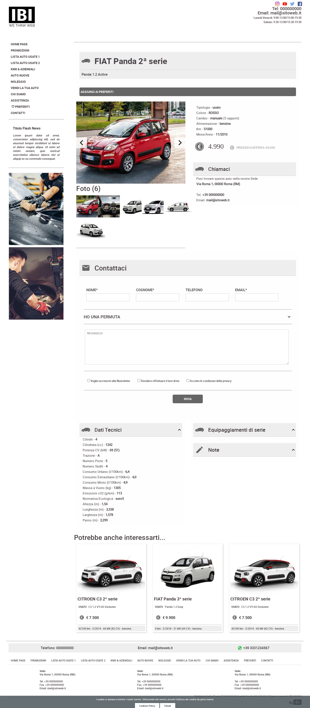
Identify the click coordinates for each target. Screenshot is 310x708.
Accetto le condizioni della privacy (210, 381)
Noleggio (18, 82)
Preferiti (22, 107)
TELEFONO (207, 294)
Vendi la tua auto (25, 88)
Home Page (19, 44)
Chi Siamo (18, 94)
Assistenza (20, 100)
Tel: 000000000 (286, 8)
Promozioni (20, 50)
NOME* (108, 294)
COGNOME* (157, 294)
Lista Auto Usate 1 (25, 57)
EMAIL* (256, 294)
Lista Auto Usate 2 (25, 63)
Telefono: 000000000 (57, 647)
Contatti (18, 113)
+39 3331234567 (256, 647)
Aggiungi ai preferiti (97, 92)
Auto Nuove (20, 75)
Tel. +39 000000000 (51, 681)
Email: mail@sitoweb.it (279, 13)
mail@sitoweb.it (217, 200)
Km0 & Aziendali (23, 69)
